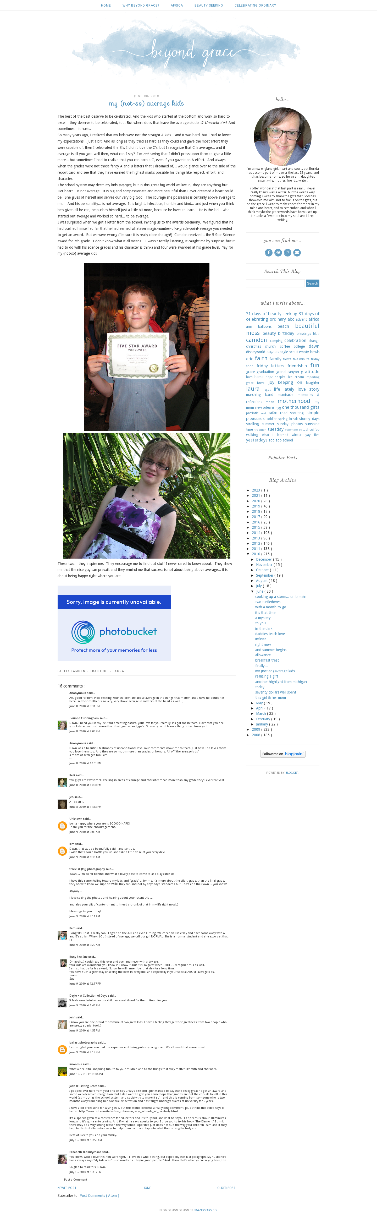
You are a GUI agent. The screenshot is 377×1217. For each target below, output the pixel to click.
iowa (260, 382)
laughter (312, 382)
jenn (72, 1017)
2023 (256, 490)
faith (261, 358)
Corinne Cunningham (84, 718)
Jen (71, 797)
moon (270, 402)
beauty (269, 333)
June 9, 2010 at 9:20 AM (84, 945)
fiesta (287, 359)
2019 (256, 506)
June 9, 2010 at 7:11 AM (84, 916)
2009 (256, 729)
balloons (264, 326)
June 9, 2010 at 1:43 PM (84, 1005)
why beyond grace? (141, 5)
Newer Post (67, 1188)
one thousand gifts (300, 407)
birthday (286, 333)
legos (267, 389)
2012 (256, 543)
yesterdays (257, 440)
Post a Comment (75, 1179)
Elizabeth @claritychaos (85, 1152)
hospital (280, 377)
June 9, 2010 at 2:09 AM (84, 832)
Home (106, 5)
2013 (256, 538)
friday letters (270, 365)
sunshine (312, 424)
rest (263, 413)
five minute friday (306, 359)
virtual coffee (309, 430)
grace (250, 372)
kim (72, 844)
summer (268, 424)
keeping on (290, 382)
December (264, 559)
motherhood (294, 400)
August (262, 581)
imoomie (76, 1064)
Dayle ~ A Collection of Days (88, 995)
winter (297, 435)
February (263, 719)
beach (283, 326)
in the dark (264, 628)
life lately (284, 389)
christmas (253, 346)
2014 (256, 533)
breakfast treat (267, 660)
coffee (285, 346)
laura (118, 671)
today (259, 687)
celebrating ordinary (255, 5)
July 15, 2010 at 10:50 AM (85, 1140)
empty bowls (309, 352)
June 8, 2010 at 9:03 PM (84, 731)
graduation (265, 372)
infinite (260, 639)
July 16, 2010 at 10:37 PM (85, 1172)
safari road (278, 413)
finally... (261, 666)
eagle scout (289, 352)
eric (249, 358)
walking (252, 435)
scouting (297, 413)
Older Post (226, 1188)
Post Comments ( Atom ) (99, 1195)
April (260, 708)
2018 (256, 511)
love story (308, 389)
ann (249, 326)
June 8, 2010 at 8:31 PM (84, 706)
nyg (278, 408)
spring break (287, 419)
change (314, 341)
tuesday (276, 429)
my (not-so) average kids (275, 671)
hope (269, 377)
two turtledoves (267, 602)
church (270, 346)
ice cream (296, 377)
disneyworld (255, 352)
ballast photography (83, 1042)
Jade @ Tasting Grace (83, 1086)
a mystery (263, 618)
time (249, 429)
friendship (297, 365)
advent (301, 319)
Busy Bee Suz (78, 957)
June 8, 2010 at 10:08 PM (85, 785)
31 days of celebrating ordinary (282, 316)
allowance (263, 655)
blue (316, 334)
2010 (256, 554)
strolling (252, 424)
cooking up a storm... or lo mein (280, 596)
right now (263, 644)
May (260, 703)
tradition (260, 430)
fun (314, 365)
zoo (272, 440)
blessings (304, 333)
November (265, 565)
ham (249, 377)
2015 (256, 527)
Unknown (76, 819)
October (263, 570)
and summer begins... (272, 650)
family (275, 358)
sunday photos (290, 424)
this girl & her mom (270, 697)
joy (271, 382)
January (262, 724)
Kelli (72, 775)
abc (290, 319)
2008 (256, 735)
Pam (72, 928)
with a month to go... (272, 607)
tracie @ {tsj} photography (87, 869)
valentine (291, 430)
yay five (313, 435)
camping (276, 341)
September (265, 575)
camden (79, 671)
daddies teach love (270, 634)
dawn (314, 346)
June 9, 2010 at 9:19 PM (84, 1052)
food (249, 366)
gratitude (100, 671)
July (259, 586)
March (261, 713)
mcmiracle (285, 394)
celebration (295, 340)
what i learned (275, 435)
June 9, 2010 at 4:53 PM (84, 1030)
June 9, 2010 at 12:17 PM (85, 983)
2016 (256, 522)
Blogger (291, 772)
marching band (259, 394)
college (299, 346)
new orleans (265, 407)
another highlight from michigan (281, 682)
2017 (256, 517)
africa (177, 5)
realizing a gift (266, 676)
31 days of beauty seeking (271, 313)
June (260, 591)
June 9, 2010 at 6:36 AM (84, 857)
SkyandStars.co (205, 1210)
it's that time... (267, 612)
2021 (256, 495)
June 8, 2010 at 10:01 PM (85, 763)
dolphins (273, 352)
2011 (256, 549)
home (258, 377)
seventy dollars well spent (275, 692)
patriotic (252, 413)
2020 (256, 501)
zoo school (284, 440)
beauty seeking (209, 5)
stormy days (309, 419)
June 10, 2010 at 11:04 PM (86, 1074)
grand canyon (287, 372)
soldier (272, 419)
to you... (262, 623)
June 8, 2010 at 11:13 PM (85, 807)
